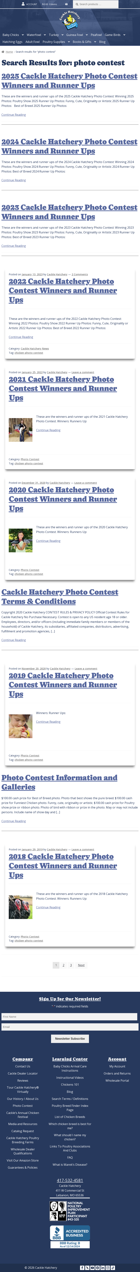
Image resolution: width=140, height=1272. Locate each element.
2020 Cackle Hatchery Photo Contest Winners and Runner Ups (63, 499)
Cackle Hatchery (57, 274)
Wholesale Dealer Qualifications (23, 1151)
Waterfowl (34, 35)
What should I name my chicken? (70, 1137)
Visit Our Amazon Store (23, 1160)
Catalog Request (22, 1131)
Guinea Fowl (74, 35)
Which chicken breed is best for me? (70, 1126)
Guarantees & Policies (23, 1168)
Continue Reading (13, 115)
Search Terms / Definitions (70, 1099)
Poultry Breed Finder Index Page (70, 1108)
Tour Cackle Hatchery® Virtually (23, 1089)
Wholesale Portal (117, 1081)
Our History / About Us (22, 1099)
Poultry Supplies (54, 42)
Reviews (22, 1081)
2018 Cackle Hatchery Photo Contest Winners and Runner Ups (63, 865)
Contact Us (22, 1066)
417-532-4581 (70, 1180)
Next (81, 965)
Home (9, 51)
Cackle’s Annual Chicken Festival (22, 1115)
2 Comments (80, 274)
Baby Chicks (11, 35)
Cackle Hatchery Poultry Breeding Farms (22, 1140)
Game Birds (112, 35)
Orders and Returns (117, 1073)
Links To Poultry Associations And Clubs (70, 1148)
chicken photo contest (29, 352)
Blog (102, 42)
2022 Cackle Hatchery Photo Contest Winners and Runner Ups (63, 290)
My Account (117, 1066)
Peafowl (96, 35)
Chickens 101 (70, 1085)
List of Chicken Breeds (70, 1117)
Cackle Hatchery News (35, 348)
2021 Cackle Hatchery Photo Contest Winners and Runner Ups (63, 388)
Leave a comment (83, 372)
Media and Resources (22, 1124)
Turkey (54, 35)
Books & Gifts (82, 42)
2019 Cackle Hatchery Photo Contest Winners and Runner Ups (63, 685)
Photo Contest (30, 459)
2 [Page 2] (63, 965)
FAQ (70, 1157)
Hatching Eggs (12, 42)
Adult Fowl (33, 42)
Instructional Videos (70, 1078)
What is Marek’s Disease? (70, 1165)
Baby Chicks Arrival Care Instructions (70, 1068)
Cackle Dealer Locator (23, 1073)
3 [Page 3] (71, 965)
